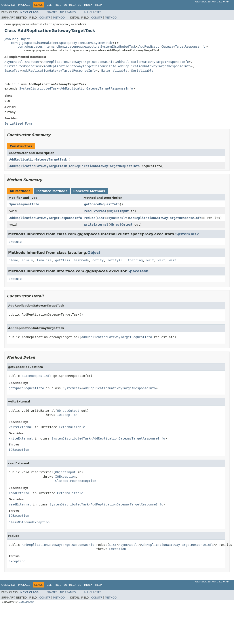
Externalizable (114, 70)
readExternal (95, 211)
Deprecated (73, 4)
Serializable (142, 70)
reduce (89, 218)
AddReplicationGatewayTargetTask (38, 159)
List (101, 218)
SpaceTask (12, 70)
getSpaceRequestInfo (102, 204)
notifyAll (115, 260)
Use (49, 4)
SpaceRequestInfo (24, 204)
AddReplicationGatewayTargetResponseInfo (171, 46)
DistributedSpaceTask (23, 66)
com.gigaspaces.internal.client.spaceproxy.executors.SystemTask (61, 43)
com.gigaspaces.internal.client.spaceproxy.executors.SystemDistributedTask (77, 46)
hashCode (81, 260)
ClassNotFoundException (75, 481)
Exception (117, 549)
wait (150, 260)
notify (98, 260)
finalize (43, 260)
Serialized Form (18, 123)
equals (27, 260)
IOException (67, 415)
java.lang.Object (17, 39)
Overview (8, 4)
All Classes (92, 12)
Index (88, 4)
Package (24, 4)
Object (94, 253)
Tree (57, 4)
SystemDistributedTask (38, 88)
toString (135, 260)
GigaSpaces (25, 601)
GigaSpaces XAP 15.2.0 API (212, 1)
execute (15, 241)
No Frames (68, 12)
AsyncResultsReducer (22, 62)
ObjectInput (118, 211)
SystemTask (187, 234)
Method (59, 17)
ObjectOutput (121, 224)
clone (13, 260)
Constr (44, 17)
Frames (52, 12)
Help (98, 4)
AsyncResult (117, 218)
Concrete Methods (89, 191)
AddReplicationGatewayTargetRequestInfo (104, 166)
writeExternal (96, 224)
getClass (62, 260)
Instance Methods (51, 191)
